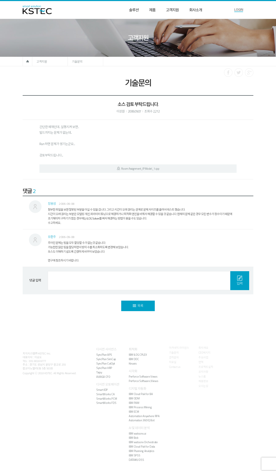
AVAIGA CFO (103, 377)
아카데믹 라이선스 (179, 348)
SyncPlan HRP (104, 368)
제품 (152, 10)
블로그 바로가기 (37, 388)
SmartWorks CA (105, 394)
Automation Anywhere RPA (144, 416)
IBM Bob (133, 438)
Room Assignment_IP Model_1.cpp (138, 168)
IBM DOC (134, 359)
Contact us (174, 367)
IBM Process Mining (140, 407)
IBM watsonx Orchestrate (143, 442)
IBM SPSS (134, 455)
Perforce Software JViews (143, 381)
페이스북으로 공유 (228, 72)
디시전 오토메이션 (107, 384)
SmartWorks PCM (106, 398)
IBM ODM (134, 398)
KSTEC (37, 10)
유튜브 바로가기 (47, 388)
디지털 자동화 (137, 388)
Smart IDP (102, 390)
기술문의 (77, 61)
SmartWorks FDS (106, 403)
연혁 (200, 362)
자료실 (172, 362)
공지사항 (203, 372)
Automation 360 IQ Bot (141, 420)
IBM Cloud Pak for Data (142, 446)
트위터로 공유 (238, 72)
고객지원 (172, 10)
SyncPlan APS (104, 355)
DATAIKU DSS (136, 460)
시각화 (133, 371)
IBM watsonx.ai (137, 433)
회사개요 (203, 348)
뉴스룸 (202, 376)
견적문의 (174, 357)
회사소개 (195, 10)
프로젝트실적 (205, 367)
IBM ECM (134, 412)
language (250, 10)
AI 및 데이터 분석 (139, 427)
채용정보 (203, 381)
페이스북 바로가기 (27, 388)
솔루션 (134, 10)
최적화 (133, 349)
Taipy (99, 372)
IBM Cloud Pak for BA (141, 394)
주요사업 (203, 357)
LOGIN (238, 9)
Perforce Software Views (143, 376)
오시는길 (203, 386)
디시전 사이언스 (106, 349)
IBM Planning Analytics (141, 451)
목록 (138, 305)
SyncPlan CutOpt (105, 363)
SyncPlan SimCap (106, 359)
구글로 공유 (249, 72)
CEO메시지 (204, 352)
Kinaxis (133, 363)
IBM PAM (134, 403)
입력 (240, 281)
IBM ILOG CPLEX (138, 355)
